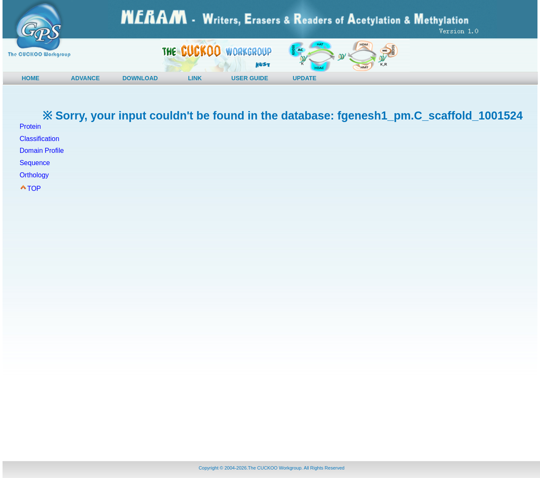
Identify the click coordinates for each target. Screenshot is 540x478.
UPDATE (305, 78)
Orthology (33, 175)
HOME (30, 78)
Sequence (34, 162)
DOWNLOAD (140, 78)
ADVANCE (85, 78)
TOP (34, 188)
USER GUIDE (249, 78)
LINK (195, 78)
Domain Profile (41, 150)
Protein (30, 126)
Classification (39, 138)
